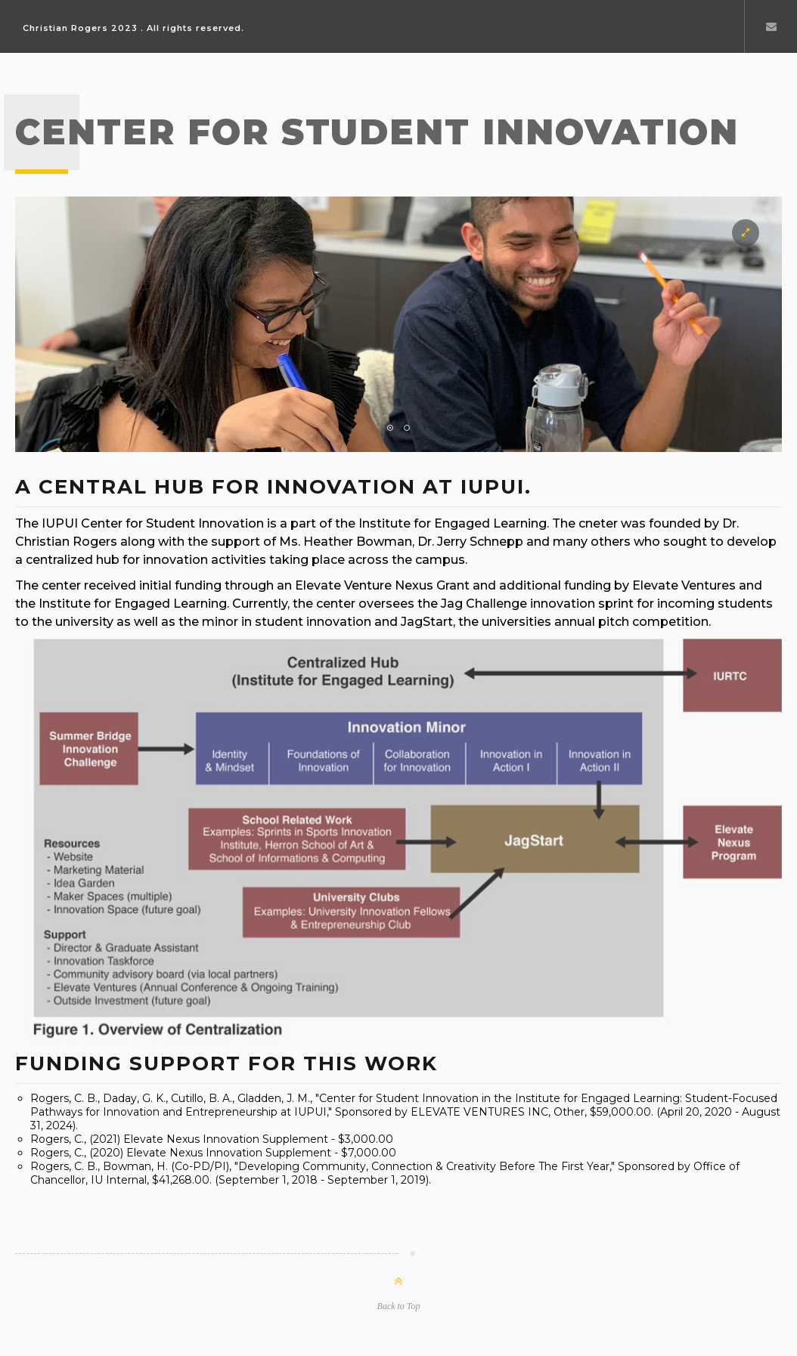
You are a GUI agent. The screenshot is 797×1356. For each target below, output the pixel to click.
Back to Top (398, 1306)
